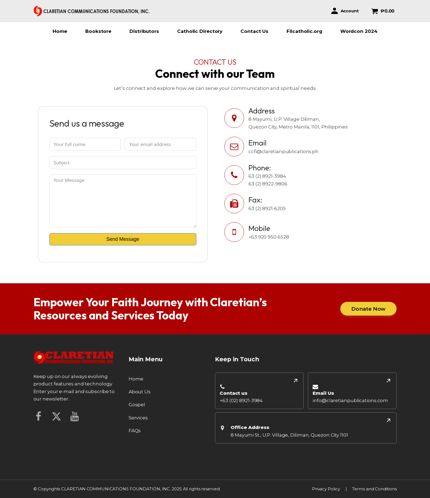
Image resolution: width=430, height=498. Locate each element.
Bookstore (98, 31)
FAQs (135, 430)
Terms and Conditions (374, 488)
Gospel (137, 404)
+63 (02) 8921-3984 (241, 400)
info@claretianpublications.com (350, 400)
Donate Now (368, 308)
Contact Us (254, 31)
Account (350, 10)
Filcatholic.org (304, 31)
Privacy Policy (326, 488)
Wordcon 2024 (358, 31)
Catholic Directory (199, 31)
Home (60, 31)
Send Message (122, 239)
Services (138, 417)
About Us (140, 391)
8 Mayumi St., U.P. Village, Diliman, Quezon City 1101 (289, 435)
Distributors (144, 31)
